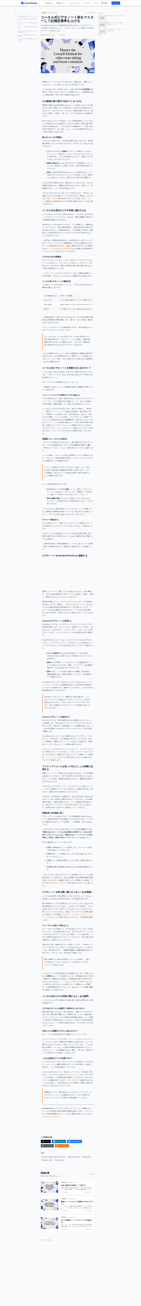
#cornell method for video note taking (53, 1157)
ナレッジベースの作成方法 (55, 757)
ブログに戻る (90, 13)
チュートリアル (74, 3)
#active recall (86, 1157)
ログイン (116, 3)
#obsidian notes (47, 1160)
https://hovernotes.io (50, 1117)
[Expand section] (15, 16)
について (86, 3)
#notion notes (59, 1160)
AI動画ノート (60, 3)
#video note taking (73, 1157)
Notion (61, 263)
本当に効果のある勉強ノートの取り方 (73, 1185)
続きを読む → (89, 1192)
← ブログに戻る (46, 1240)
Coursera (54, 273)
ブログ (96, 3)
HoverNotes (73, 1072)
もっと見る (91, 1174)
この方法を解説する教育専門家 (60, 248)
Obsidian (78, 260)
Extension (48, 3)
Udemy (62, 273)
